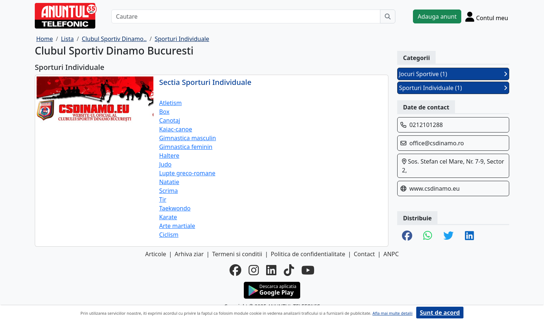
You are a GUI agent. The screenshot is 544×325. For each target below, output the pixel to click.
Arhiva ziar (189, 254)
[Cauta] (387, 16)
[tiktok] (289, 270)
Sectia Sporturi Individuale (205, 82)
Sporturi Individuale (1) (453, 88)
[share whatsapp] (427, 236)
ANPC (391, 254)
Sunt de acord (440, 313)
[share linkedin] (469, 236)
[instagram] (254, 270)
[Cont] (486, 16)
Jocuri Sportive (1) (453, 74)
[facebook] (235, 270)
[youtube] (307, 270)
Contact (364, 254)
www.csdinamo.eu (434, 188)
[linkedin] (271, 270)
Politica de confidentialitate (308, 254)
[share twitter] (448, 236)
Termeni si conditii (237, 254)
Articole (155, 254)
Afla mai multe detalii (392, 313)
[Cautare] (245, 16)
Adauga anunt (437, 16)
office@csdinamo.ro (436, 143)
